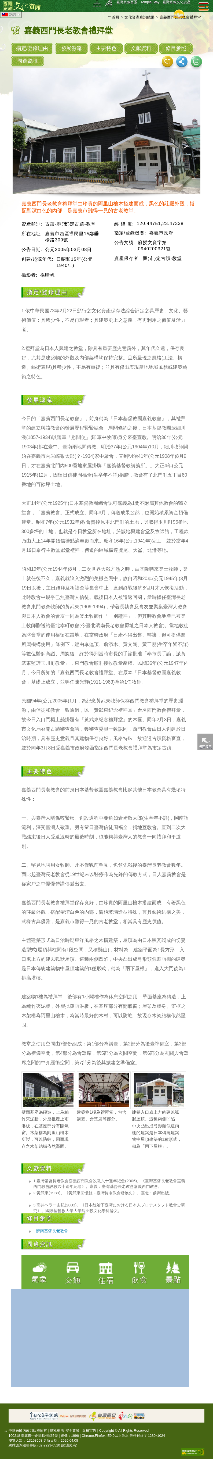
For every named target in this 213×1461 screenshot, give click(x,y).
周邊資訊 (27, 61)
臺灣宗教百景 (126, 2)
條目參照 (176, 48)
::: (109, 17)
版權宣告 (89, 1430)
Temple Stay (150, 2)
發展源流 (71, 48)
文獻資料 (141, 48)
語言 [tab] (11, 14)
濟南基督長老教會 (52, 1230)
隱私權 (55, 1430)
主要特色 (106, 48)
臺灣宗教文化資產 (176, 2)
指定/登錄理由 (32, 48)
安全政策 (72, 1430)
